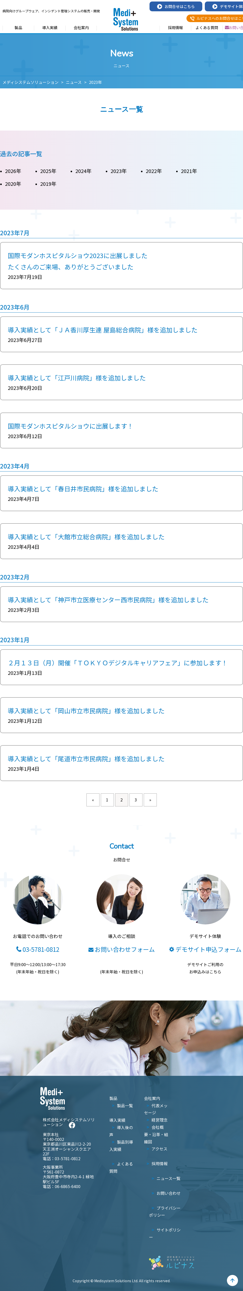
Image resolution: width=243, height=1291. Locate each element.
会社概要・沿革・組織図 (156, 1134)
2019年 (48, 183)
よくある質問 (207, 28)
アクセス (159, 1149)
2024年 (83, 170)
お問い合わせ (169, 1193)
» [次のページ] (150, 800)
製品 (18, 28)
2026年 (13, 170)
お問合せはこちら (176, 6)
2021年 (189, 170)
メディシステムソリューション (31, 82)
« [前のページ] (93, 800)
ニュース (74, 82)
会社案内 (81, 28)
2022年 (154, 170)
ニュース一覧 (168, 1178)
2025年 (48, 170)
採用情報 (175, 28)
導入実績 (49, 28)
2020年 (13, 183)
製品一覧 (125, 1105)
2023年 (119, 170)
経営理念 (160, 1120)
